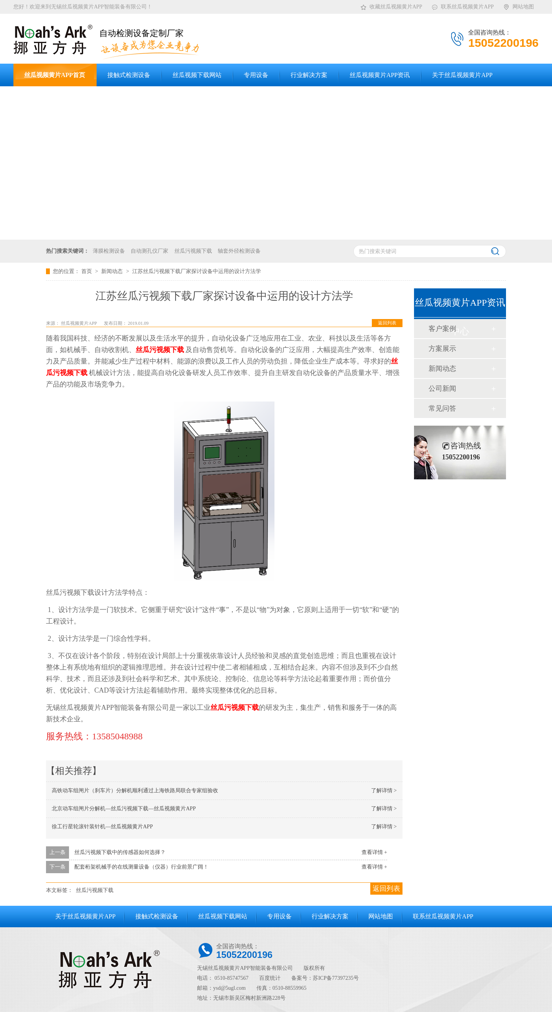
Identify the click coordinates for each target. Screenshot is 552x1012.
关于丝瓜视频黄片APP (85, 916)
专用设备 (279, 916)
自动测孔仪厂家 (149, 251)
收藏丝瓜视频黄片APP (391, 5)
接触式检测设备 (156, 916)
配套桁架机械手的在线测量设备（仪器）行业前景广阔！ (141, 867)
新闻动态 (112, 271)
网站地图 (518, 5)
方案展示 (442, 348)
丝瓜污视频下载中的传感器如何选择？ (120, 852)
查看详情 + (374, 852)
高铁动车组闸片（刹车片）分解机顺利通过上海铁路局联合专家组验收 (135, 790)
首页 (87, 271)
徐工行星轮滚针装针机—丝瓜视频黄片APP (102, 826)
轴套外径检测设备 (239, 251)
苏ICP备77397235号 (336, 978)
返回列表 (387, 323)
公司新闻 (442, 388)
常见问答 (442, 408)
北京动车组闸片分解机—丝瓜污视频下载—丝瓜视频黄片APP (124, 808)
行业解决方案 (330, 916)
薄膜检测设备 (109, 251)
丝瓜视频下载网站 (222, 916)
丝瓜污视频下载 (193, 251)
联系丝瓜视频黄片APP (462, 5)
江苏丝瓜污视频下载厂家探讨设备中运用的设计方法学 (196, 271)
